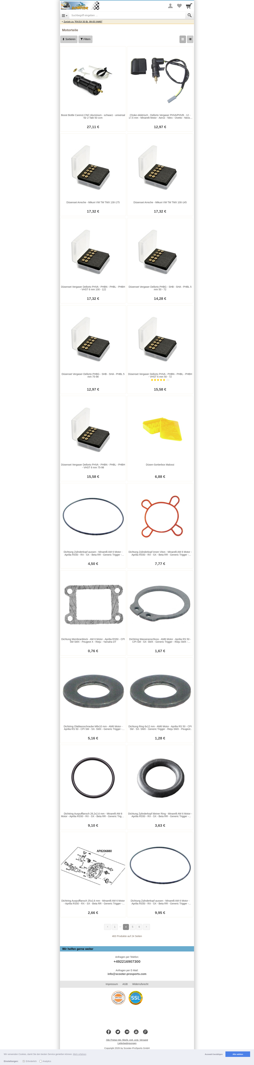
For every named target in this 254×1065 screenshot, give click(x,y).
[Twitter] (117, 1032)
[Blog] (127, 1032)
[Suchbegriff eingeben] (127, 15)
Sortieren (68, 39)
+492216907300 (127, 961)
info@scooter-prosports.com (127, 973)
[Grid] (183, 39)
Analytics (47, 1061)
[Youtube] (136, 1032)
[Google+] (145, 1032)
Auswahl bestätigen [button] (214, 1054)
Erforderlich (31, 1061)
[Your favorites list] (179, 6)
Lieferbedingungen (127, 1043)
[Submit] (189, 15)
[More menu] (170, 6)
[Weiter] (146, 927)
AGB (125, 984)
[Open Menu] (64, 15)
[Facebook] (108, 1032)
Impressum (112, 984)
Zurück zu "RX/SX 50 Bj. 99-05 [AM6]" (83, 21)
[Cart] (189, 6)
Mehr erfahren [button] (79, 1054)
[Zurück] (107, 927)
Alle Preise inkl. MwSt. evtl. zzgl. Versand (127, 1040)
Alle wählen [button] (238, 1054)
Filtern (85, 39)
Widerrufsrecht (140, 984)
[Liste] (190, 39)
